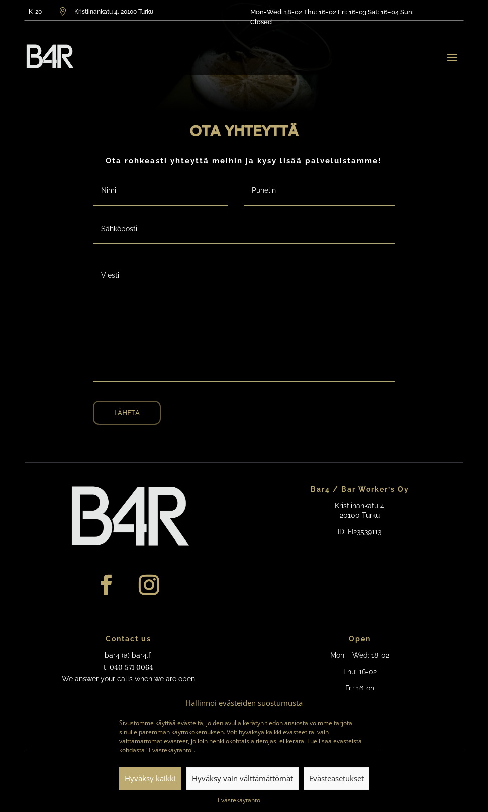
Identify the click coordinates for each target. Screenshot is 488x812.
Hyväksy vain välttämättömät (242, 778)
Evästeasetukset (336, 778)
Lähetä (127, 412)
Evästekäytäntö (239, 800)
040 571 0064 (131, 667)
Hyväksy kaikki (150, 778)
